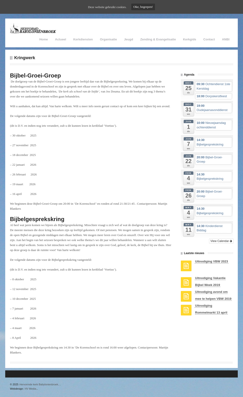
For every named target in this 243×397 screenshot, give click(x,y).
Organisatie (108, 39)
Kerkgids (189, 39)
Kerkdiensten (83, 39)
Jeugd (128, 39)
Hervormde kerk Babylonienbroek (38, 384)
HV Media (30, 388)
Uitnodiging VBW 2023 (211, 261)
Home (43, 39)
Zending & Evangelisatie (158, 39)
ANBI (225, 39)
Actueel (60, 39)
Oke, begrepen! (143, 7)
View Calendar (221, 241)
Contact (209, 39)
